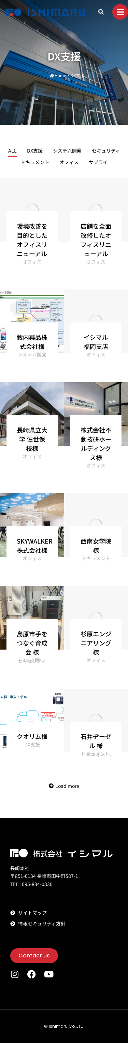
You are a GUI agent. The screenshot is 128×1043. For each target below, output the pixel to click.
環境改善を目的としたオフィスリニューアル (32, 240)
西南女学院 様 (96, 545)
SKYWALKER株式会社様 (35, 545)
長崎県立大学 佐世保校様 (32, 439)
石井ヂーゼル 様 (96, 741)
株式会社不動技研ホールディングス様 (96, 443)
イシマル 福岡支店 (96, 342)
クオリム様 (32, 736)
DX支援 (35, 150)
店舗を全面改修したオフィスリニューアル (96, 240)
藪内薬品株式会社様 (32, 342)
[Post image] (32, 210)
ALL (12, 150)
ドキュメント (34, 162)
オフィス (69, 162)
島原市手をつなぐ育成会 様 (32, 642)
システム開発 (67, 150)
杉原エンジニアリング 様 (96, 642)
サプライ (98, 162)
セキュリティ (106, 150)
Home (57, 75)
